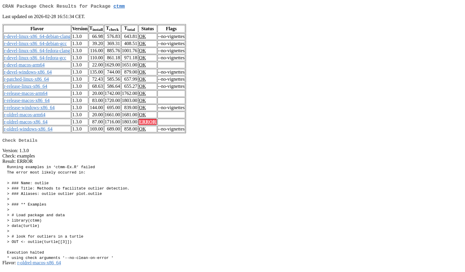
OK (142, 37)
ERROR (147, 122)
